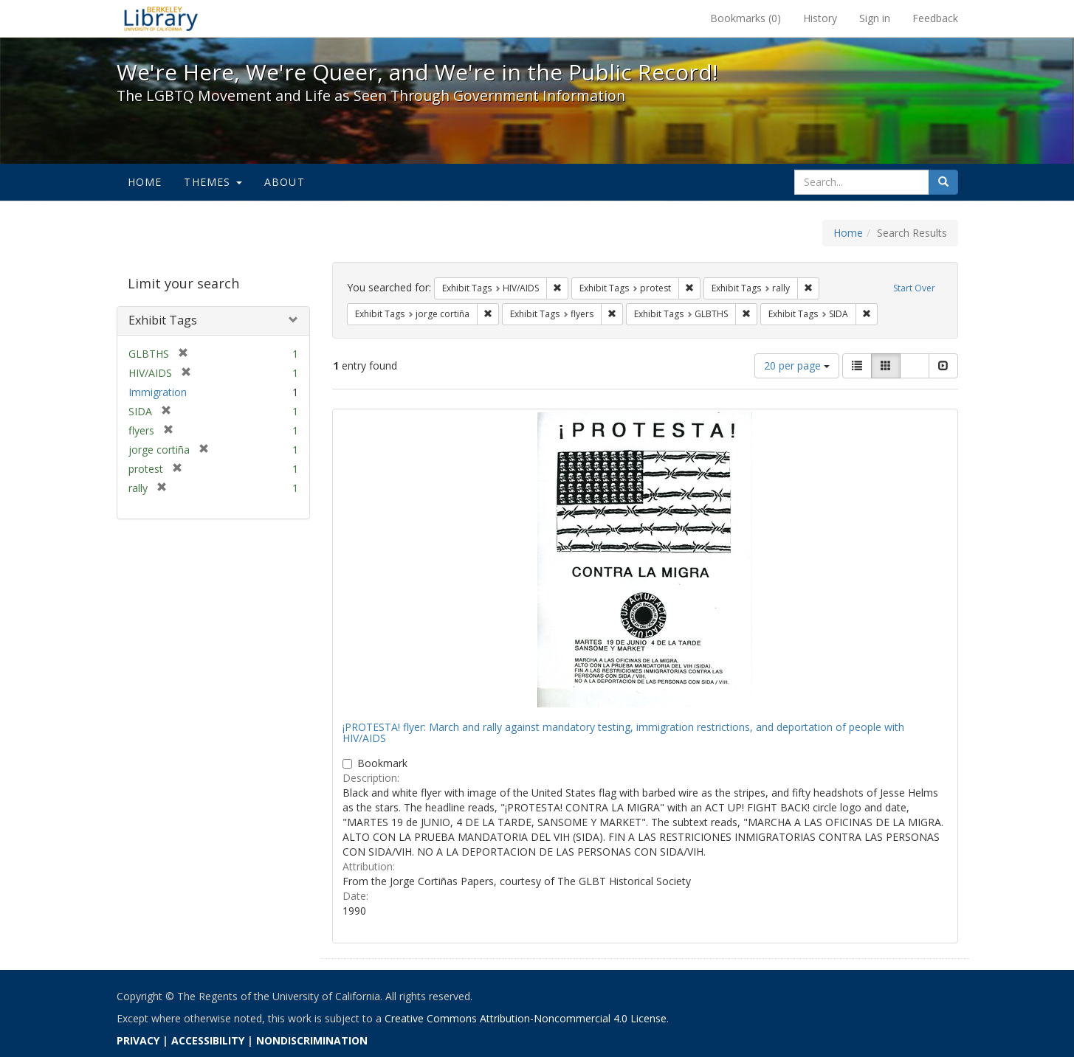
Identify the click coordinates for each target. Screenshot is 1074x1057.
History (820, 18)
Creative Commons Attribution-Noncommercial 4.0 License (526, 1018)
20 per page (797, 365)
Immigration (157, 392)
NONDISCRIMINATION (312, 1040)
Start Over (914, 288)
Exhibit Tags (162, 320)
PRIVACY (138, 1040)
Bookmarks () (745, 18)
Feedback (935, 18)
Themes (212, 182)
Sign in (874, 18)
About (284, 182)
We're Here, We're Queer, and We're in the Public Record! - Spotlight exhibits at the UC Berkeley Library (161, 18)
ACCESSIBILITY (207, 1040)
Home (145, 182)
